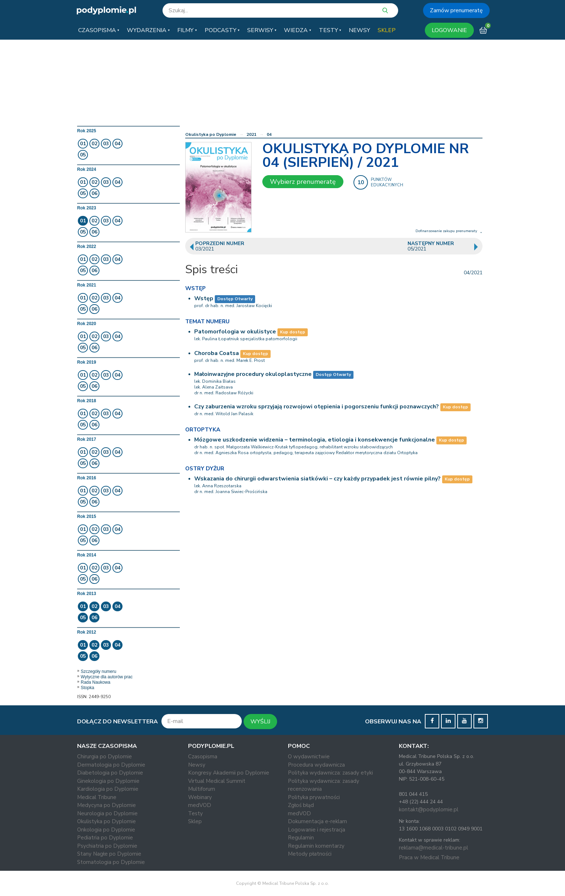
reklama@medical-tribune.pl (433, 847)
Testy (195, 813)
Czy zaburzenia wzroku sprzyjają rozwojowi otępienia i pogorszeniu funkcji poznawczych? (316, 407)
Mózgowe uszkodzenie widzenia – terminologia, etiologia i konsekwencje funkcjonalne (314, 440)
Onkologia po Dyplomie (106, 829)
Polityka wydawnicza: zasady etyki (330, 772)
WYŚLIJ (260, 722)
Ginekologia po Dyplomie (108, 781)
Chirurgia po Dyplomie (104, 756)
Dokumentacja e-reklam (317, 821)
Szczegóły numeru (98, 671)
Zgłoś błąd (301, 805)
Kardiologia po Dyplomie (107, 789)
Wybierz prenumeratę (303, 181)
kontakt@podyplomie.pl (428, 809)
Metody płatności (310, 853)
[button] (98, 30)
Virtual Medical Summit (216, 781)
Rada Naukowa (95, 682)
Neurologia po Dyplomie (107, 813)
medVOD (199, 805)
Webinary (200, 797)
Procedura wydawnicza (316, 764)
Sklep (195, 821)
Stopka (87, 687)
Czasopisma (202, 756)
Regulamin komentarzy (316, 846)
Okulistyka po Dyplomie (210, 134)
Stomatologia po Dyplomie (111, 862)
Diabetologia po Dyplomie (110, 772)
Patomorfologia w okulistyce (235, 332)
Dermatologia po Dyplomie (111, 764)
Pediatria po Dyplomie (105, 837)
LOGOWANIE (449, 30)
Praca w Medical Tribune (429, 857)
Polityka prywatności (314, 797)
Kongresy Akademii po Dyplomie (228, 772)
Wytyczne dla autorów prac (107, 676)
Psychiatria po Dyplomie (107, 846)
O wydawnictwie (309, 756)
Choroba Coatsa (216, 353)
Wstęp (203, 298)
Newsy (196, 764)
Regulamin (301, 837)
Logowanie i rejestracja (316, 829)
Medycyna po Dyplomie (106, 805)
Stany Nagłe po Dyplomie (109, 853)
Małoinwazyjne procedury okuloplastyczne (253, 374)
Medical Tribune (96, 797)
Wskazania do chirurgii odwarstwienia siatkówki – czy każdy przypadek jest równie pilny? (317, 479)
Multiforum (201, 789)
